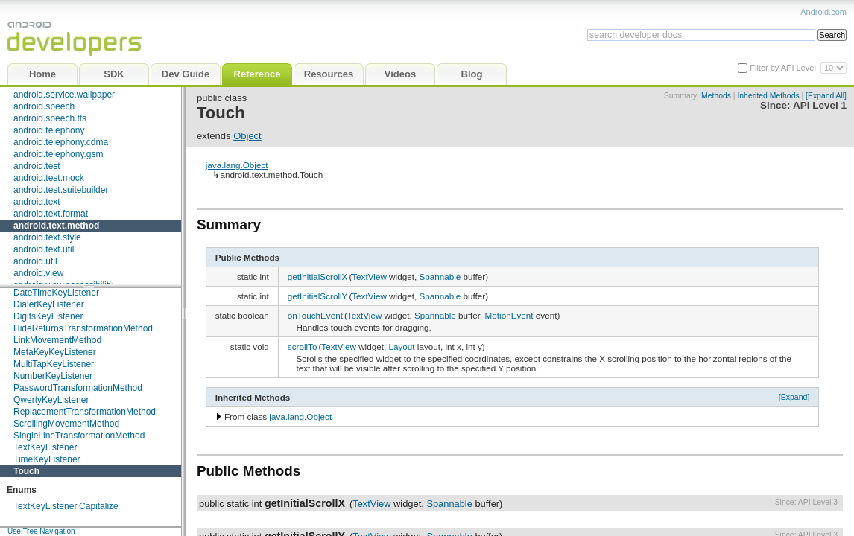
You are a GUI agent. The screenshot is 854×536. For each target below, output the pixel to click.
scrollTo (302, 346)
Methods (716, 96)
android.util (35, 261)
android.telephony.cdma (60, 142)
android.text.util (43, 249)
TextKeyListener (45, 447)
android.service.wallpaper (64, 94)
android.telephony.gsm (58, 154)
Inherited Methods (768, 96)
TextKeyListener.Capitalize (65, 506)
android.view (38, 273)
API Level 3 (818, 502)
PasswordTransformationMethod (77, 388)
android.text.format (50, 213)
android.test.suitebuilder (60, 190)
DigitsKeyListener (48, 316)
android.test (36, 166)
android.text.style (47, 237)
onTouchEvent (315, 315)
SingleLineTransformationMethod (79, 435)
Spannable (440, 276)
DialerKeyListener (48, 304)
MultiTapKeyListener (53, 364)
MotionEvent (509, 315)
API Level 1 (820, 105)
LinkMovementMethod (57, 340)
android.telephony (48, 130)
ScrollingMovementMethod (66, 423)
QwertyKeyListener (51, 400)
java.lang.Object (237, 165)
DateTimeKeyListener (56, 292)
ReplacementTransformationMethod (84, 411)
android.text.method (56, 225)
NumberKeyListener (52, 376)
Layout (401, 346)
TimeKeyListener (46, 459)
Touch (26, 471)
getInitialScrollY (318, 296)
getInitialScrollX (318, 276)
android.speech (44, 106)
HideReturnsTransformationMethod (83, 328)
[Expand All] (826, 96)
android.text (36, 202)
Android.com (823, 11)
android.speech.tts (49, 118)
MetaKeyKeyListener (54, 352)
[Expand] (794, 396)
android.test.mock (48, 178)
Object (247, 135)
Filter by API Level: (785, 67)
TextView (369, 276)
